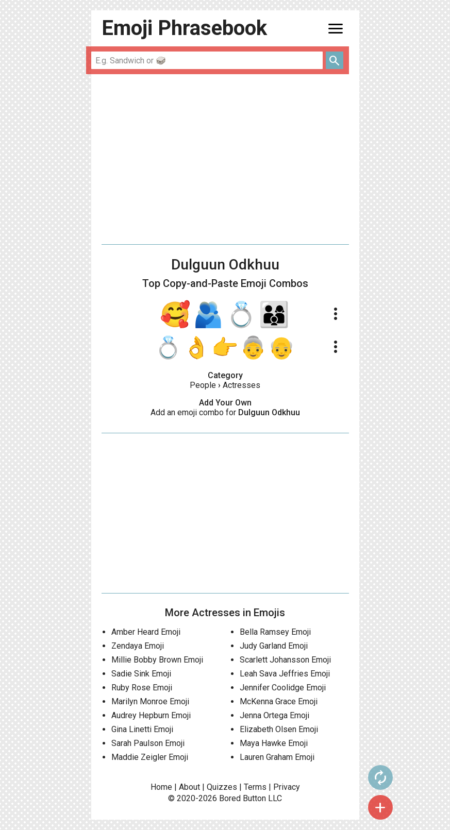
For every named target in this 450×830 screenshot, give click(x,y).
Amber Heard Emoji (145, 632)
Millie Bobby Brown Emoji (157, 660)
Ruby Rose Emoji (141, 687)
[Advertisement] (225, 159)
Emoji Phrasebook (184, 28)
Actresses (241, 385)
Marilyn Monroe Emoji (150, 701)
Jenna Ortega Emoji (274, 715)
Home (161, 787)
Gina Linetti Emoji (142, 729)
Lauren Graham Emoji (277, 757)
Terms (255, 787)
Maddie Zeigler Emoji (149, 757)
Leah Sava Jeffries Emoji (285, 674)
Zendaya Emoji (137, 646)
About (189, 787)
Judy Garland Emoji (274, 646)
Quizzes (222, 787)
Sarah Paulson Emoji (148, 743)
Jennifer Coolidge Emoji (283, 687)
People (203, 385)
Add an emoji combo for (225, 412)
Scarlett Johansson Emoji (285, 660)
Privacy (286, 787)
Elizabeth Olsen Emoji (279, 729)
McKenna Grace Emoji (279, 701)
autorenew (380, 777)
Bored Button (242, 798)
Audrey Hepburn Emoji (151, 715)
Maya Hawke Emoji (274, 743)
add (380, 807)
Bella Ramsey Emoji (275, 632)
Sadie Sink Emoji (141, 674)
